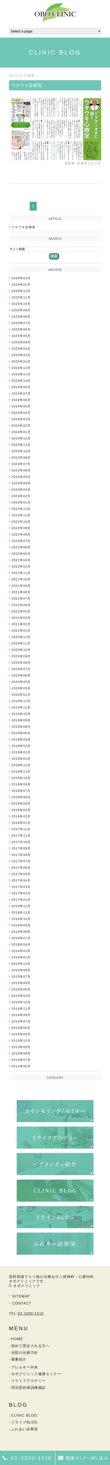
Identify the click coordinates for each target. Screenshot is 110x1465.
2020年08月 (21, 662)
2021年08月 (21, 592)
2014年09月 (21, 1015)
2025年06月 (21, 329)
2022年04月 (21, 560)
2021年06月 (21, 605)
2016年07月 (21, 938)
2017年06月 (21, 867)
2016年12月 (21, 906)
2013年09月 (21, 1047)
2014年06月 (21, 1028)
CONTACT (21, 1303)
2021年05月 (21, 611)
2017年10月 (21, 842)
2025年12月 (21, 291)
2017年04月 (21, 880)
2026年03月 (21, 278)
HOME (17, 1339)
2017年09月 (21, 848)
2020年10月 (21, 650)
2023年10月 (21, 451)
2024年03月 (21, 419)
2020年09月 (21, 656)
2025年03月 (21, 348)
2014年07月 (21, 1021)
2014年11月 (21, 1008)
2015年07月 (21, 976)
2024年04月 (21, 412)
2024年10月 (21, 380)
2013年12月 (21, 1040)
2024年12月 (21, 368)
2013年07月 (21, 1060)
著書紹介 (19, 1359)
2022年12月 (21, 509)
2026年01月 (21, 284)
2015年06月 (21, 983)
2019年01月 (21, 758)
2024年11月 (21, 374)
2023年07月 (21, 464)
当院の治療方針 (24, 1353)
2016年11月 (21, 912)
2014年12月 (21, 1002)
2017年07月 (21, 861)
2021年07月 (21, 598)
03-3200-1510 (31, 1313)
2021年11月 (21, 573)
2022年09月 (21, 528)
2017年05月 (21, 874)
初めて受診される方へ (30, 1346)
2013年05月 (21, 1066)
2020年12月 (21, 637)
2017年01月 (21, 899)
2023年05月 (21, 477)
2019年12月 (21, 701)
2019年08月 (21, 726)
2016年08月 (21, 931)
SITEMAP (21, 1296)
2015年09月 (21, 970)
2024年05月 (21, 406)
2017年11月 (21, 835)
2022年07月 (21, 541)
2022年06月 (21, 547)
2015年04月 (21, 996)
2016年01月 (21, 957)
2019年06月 (21, 733)
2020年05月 (21, 682)
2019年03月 (21, 746)
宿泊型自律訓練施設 (28, 1387)
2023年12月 (21, 438)
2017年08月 (21, 855)
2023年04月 (21, 483)
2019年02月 (21, 752)
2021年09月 (21, 585)
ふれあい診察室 (24, 1429)
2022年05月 (21, 553)
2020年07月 (21, 669)
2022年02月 (21, 566)
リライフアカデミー (28, 1381)
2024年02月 (21, 425)
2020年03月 (21, 688)
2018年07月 (21, 790)
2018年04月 (21, 803)
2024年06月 (21, 400)
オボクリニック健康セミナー (36, 1374)
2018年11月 (21, 771)
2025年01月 (21, 361)
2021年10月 (21, 579)
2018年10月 (21, 778)
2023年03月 (21, 489)
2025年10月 (21, 304)
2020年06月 (21, 675)
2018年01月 (21, 823)
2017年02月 (21, 893)
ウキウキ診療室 (26, 85)
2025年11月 (21, 297)
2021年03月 (21, 617)
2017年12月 (21, 829)
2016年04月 (21, 944)
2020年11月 (21, 643)
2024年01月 (21, 432)
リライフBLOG (24, 1422)
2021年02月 (21, 624)
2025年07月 (21, 323)
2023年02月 (21, 496)
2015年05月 (21, 989)
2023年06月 (21, 470)
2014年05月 (21, 1034)
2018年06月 (21, 797)
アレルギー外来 (24, 1367)
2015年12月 (21, 963)
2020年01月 (21, 694)
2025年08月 (21, 316)
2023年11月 (21, 445)
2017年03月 (21, 887)
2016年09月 (21, 925)
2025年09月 (21, 310)
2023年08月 (21, 457)
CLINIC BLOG (24, 1415)
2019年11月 (21, 707)
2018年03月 (21, 810)
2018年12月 (21, 765)
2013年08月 (21, 1053)
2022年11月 (21, 515)
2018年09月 (21, 784)
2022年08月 (21, 534)
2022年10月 (21, 521)
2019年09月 (21, 720)
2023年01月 (21, 502)
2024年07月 (21, 393)
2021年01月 (21, 630)
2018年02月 (21, 816)
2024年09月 (21, 387)
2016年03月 (21, 951)
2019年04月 (21, 739)
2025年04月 (21, 342)
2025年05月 (21, 336)
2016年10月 (21, 919)
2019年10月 (21, 714)
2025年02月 (21, 355)
